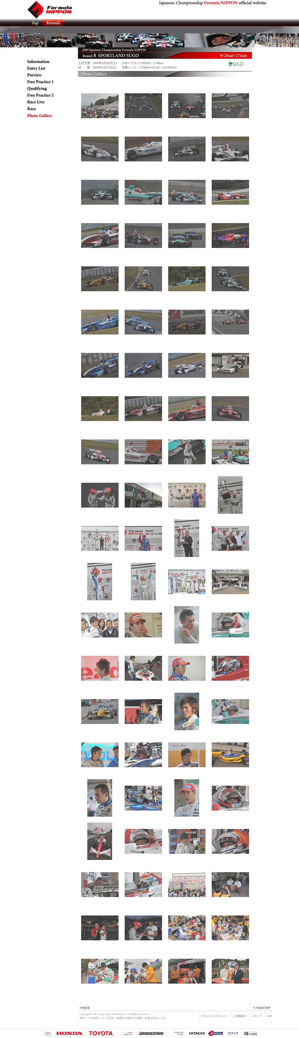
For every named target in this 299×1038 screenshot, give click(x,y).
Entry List (46, 68)
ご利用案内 (239, 1016)
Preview (46, 75)
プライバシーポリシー (214, 1016)
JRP (269, 1016)
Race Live (46, 102)
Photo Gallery (46, 115)
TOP (35, 22)
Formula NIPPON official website (53, 9)
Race (46, 108)
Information (46, 61)
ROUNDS (53, 22)
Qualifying (46, 88)
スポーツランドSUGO (136, 63)
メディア (256, 1016)
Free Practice (46, 82)
